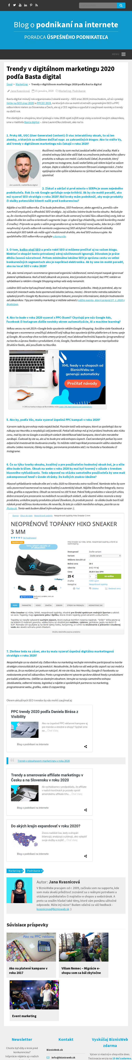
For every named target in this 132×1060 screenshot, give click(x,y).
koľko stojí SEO (30, 250)
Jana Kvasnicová (20, 91)
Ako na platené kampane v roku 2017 (20, 973)
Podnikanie (79, 91)
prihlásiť (22, 1051)
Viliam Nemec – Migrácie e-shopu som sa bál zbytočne (63, 973)
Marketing (22, 84)
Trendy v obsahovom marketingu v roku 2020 (44, 761)
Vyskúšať (109, 1029)
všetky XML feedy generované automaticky (75, 407)
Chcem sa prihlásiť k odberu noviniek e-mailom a (22, 1032)
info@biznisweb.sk (63, 1019)
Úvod (9, 84)
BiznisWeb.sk (55, 1011)
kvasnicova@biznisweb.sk (53, 909)
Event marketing (99, 968)
